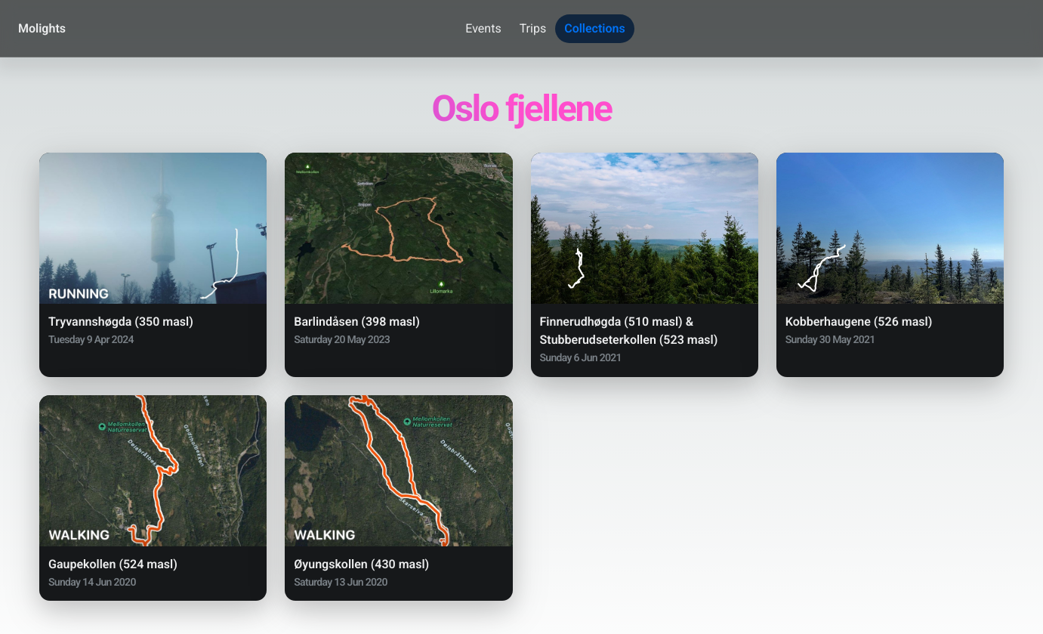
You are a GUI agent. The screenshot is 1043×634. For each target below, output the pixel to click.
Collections (594, 28)
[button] (153, 265)
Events (483, 28)
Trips (533, 28)
